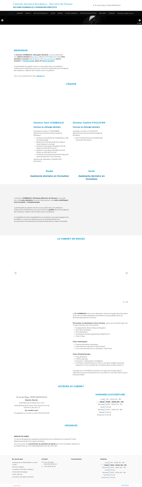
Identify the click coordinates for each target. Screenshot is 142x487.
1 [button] (137, 23)
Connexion (125, 485)
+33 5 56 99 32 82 (50, 466)
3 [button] (140, 23)
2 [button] (139, 23)
